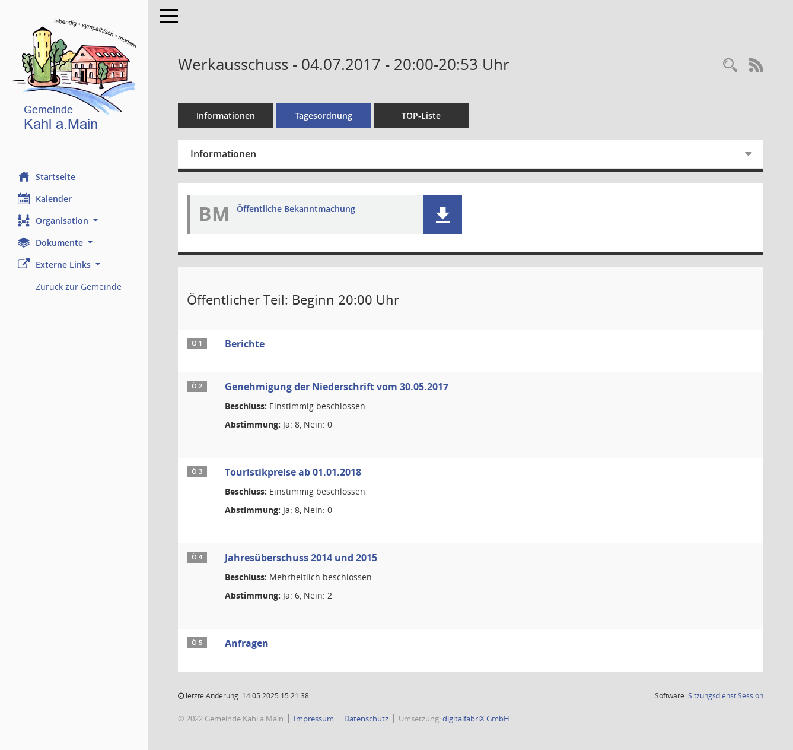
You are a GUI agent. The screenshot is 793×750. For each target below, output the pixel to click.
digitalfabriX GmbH (475, 718)
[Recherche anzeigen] (730, 65)
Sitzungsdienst (725, 696)
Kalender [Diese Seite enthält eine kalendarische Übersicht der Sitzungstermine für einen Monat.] (45, 198)
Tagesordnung (323, 115)
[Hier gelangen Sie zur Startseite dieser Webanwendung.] (74, 77)
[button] (74, 221)
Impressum (314, 718)
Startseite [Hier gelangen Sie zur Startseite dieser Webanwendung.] (46, 176)
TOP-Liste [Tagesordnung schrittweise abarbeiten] (421, 115)
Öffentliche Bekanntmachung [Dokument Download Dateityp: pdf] (296, 209)
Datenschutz (366, 718)
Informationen (225, 115)
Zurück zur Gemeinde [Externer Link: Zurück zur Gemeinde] (79, 286)
